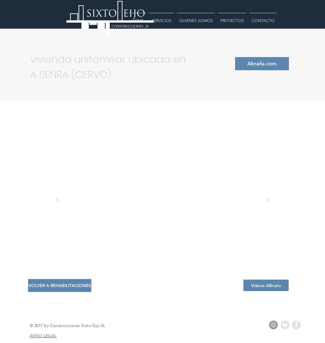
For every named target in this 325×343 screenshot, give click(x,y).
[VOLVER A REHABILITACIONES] (59, 285)
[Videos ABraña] (266, 285)
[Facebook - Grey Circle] (296, 325)
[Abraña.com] (262, 63)
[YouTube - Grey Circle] (285, 325)
